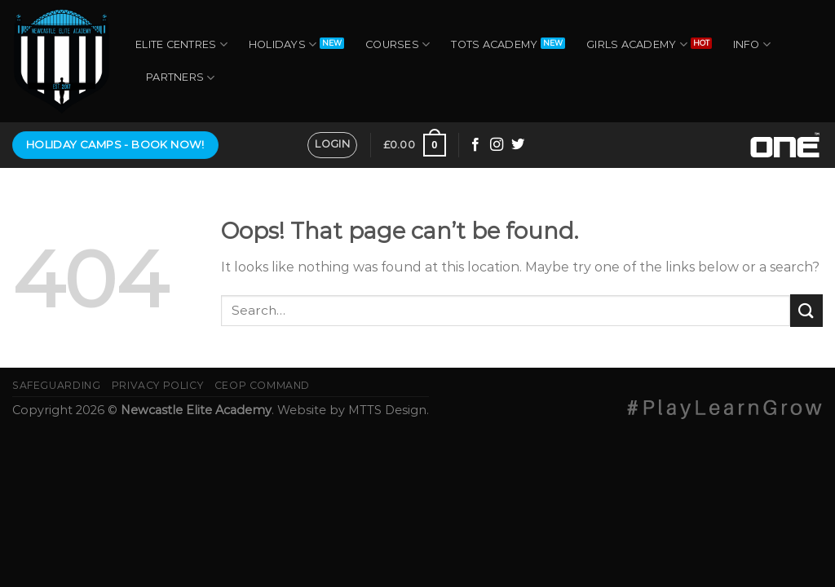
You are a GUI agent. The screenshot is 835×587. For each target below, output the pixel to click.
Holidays (283, 44)
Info (752, 44)
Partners (180, 78)
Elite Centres (181, 44)
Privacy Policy (158, 385)
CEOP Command (262, 385)
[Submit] (806, 310)
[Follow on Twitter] (517, 145)
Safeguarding (56, 385)
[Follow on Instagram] (496, 145)
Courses (397, 44)
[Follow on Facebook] (475, 145)
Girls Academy (636, 44)
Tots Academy (494, 44)
